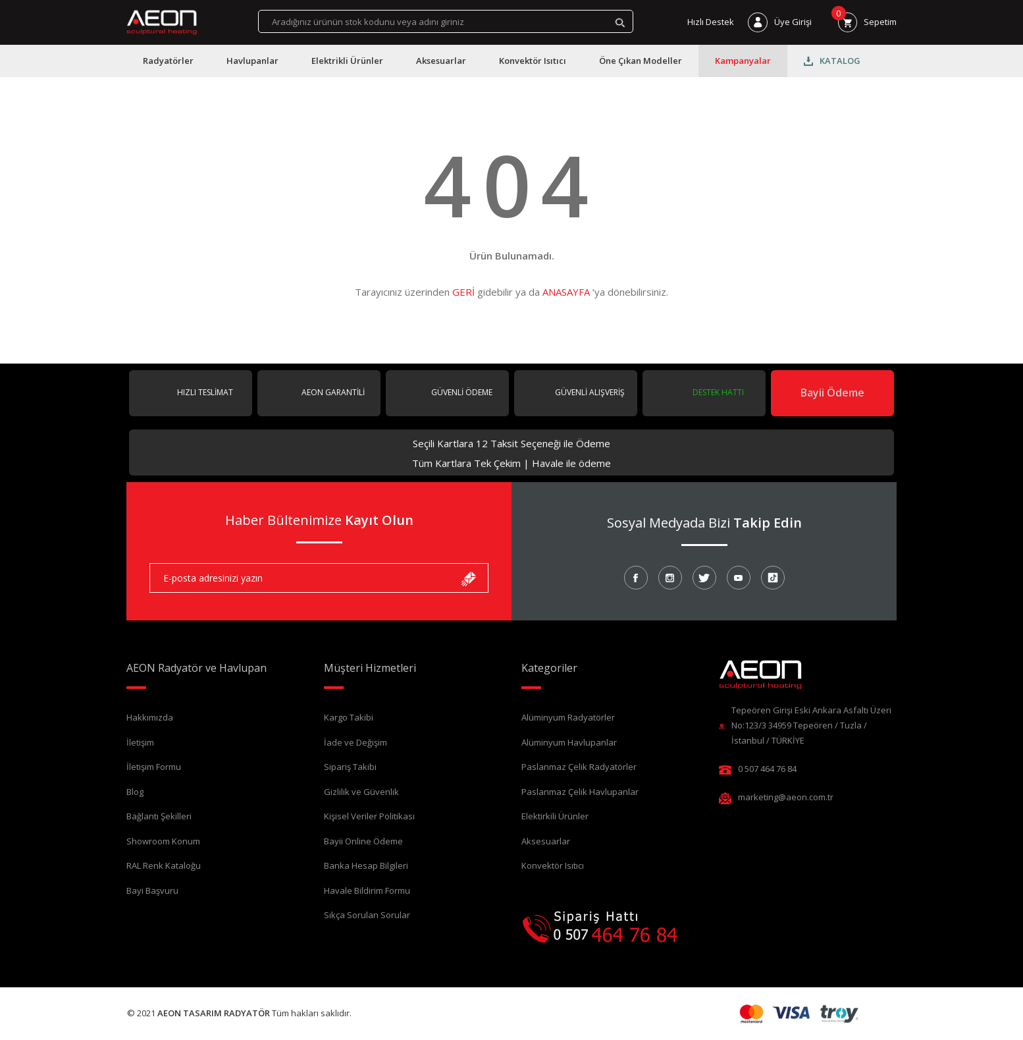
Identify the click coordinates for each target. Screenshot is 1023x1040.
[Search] (445, 21)
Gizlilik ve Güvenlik (361, 792)
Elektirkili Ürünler (555, 816)
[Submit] (468, 578)
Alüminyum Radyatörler (568, 717)
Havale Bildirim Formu (367, 890)
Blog (135, 792)
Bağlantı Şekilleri (159, 816)
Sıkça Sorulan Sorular (367, 915)
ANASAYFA (566, 291)
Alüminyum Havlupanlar (569, 742)
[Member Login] (779, 22)
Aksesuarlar (545, 841)
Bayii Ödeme (832, 392)
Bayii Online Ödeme (363, 841)
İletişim (140, 742)
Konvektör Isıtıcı (552, 865)
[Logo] (161, 22)
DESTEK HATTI (717, 392)
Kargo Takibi (348, 717)
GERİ (463, 291)
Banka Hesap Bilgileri (366, 865)
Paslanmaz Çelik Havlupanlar (580, 792)
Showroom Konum (163, 841)
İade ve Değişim (355, 742)
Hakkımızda (149, 717)
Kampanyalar (743, 61)
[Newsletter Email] (318, 578)
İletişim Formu (153, 767)
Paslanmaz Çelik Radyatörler (579, 767)
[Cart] (867, 22)
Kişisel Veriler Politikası (369, 816)
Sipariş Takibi (350, 767)
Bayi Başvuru (152, 890)
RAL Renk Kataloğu (163, 865)
